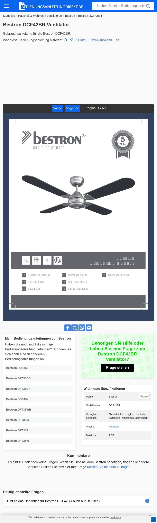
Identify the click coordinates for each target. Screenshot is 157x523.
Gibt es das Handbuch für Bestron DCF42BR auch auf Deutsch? (53, 501)
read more (115, 517)
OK (153, 519)
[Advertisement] (78, 73)
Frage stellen (117, 367)
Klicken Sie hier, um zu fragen (108, 467)
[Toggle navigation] (6, 6)
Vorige (57, 108)
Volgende (72, 108)
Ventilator (114, 426)
